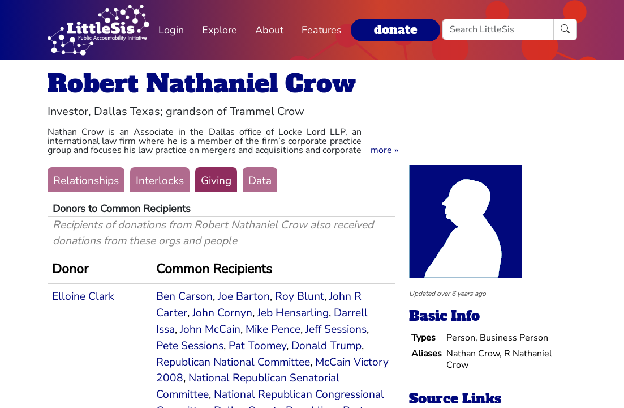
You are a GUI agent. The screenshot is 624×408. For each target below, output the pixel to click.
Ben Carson (184, 296)
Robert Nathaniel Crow (202, 83)
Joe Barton (244, 296)
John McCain (210, 329)
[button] (384, 150)
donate (395, 30)
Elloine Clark (83, 296)
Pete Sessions (189, 345)
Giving (216, 180)
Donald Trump (326, 345)
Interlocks (160, 180)
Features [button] (322, 30)
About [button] (269, 30)
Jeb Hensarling (293, 312)
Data (260, 180)
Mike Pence (273, 329)
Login (171, 30)
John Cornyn (222, 312)
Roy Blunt (299, 296)
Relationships (86, 180)
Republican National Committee (233, 362)
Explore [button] (219, 30)
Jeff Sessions (336, 329)
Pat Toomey (257, 345)
